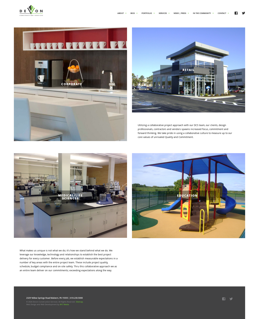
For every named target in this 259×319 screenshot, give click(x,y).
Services (164, 13)
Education (187, 195)
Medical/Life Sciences (70, 196)
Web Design (31, 304)
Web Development (49, 304)
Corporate (71, 84)
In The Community (203, 13)
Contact (223, 13)
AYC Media (64, 304)
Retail (189, 70)
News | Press (181, 13)
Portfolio (148, 13)
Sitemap (79, 301)
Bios (133, 13)
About (121, 13)
